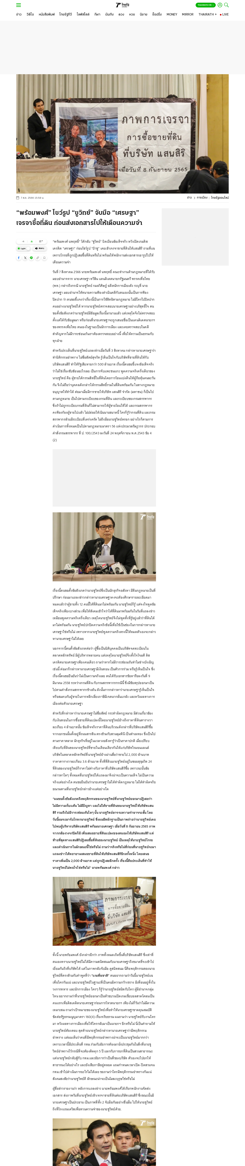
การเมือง (202, 197)
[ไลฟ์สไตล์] (83, 15)
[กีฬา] (97, 15)
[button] (18, 257)
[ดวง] (121, 15)
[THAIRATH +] (207, 15)
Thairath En (206, 5)
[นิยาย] (143, 15)
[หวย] (132, 15)
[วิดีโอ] (30, 15)
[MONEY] (172, 15)
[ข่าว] (19, 15)
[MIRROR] (188, 15)
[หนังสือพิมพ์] (47, 15)
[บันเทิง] (109, 15)
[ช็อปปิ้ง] (157, 15)
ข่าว (189, 197)
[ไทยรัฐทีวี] (66, 15)
